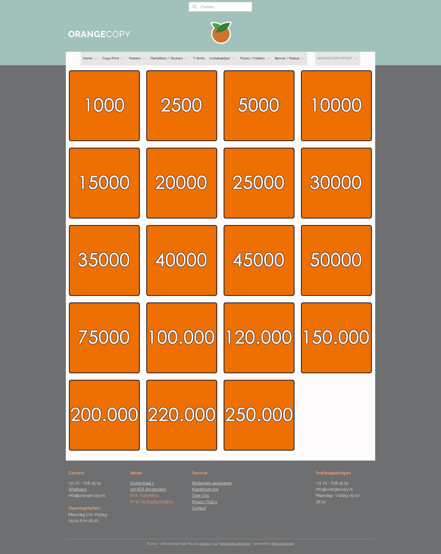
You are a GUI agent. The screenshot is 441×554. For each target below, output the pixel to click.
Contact (199, 508)
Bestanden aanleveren (212, 483)
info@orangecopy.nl (86, 495)
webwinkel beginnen (235, 544)
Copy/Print (113, 58)
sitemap (205, 544)
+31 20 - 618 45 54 (84, 483)
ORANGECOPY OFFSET (337, 58)
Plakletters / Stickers (169, 58)
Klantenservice (205, 489)
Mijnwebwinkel (283, 544)
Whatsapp (77, 489)
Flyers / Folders (255, 58)
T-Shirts (199, 58)
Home (90, 58)
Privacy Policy (204, 502)
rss (215, 544)
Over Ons (200, 495)
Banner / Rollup (290, 58)
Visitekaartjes (222, 58)
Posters (137, 58)
